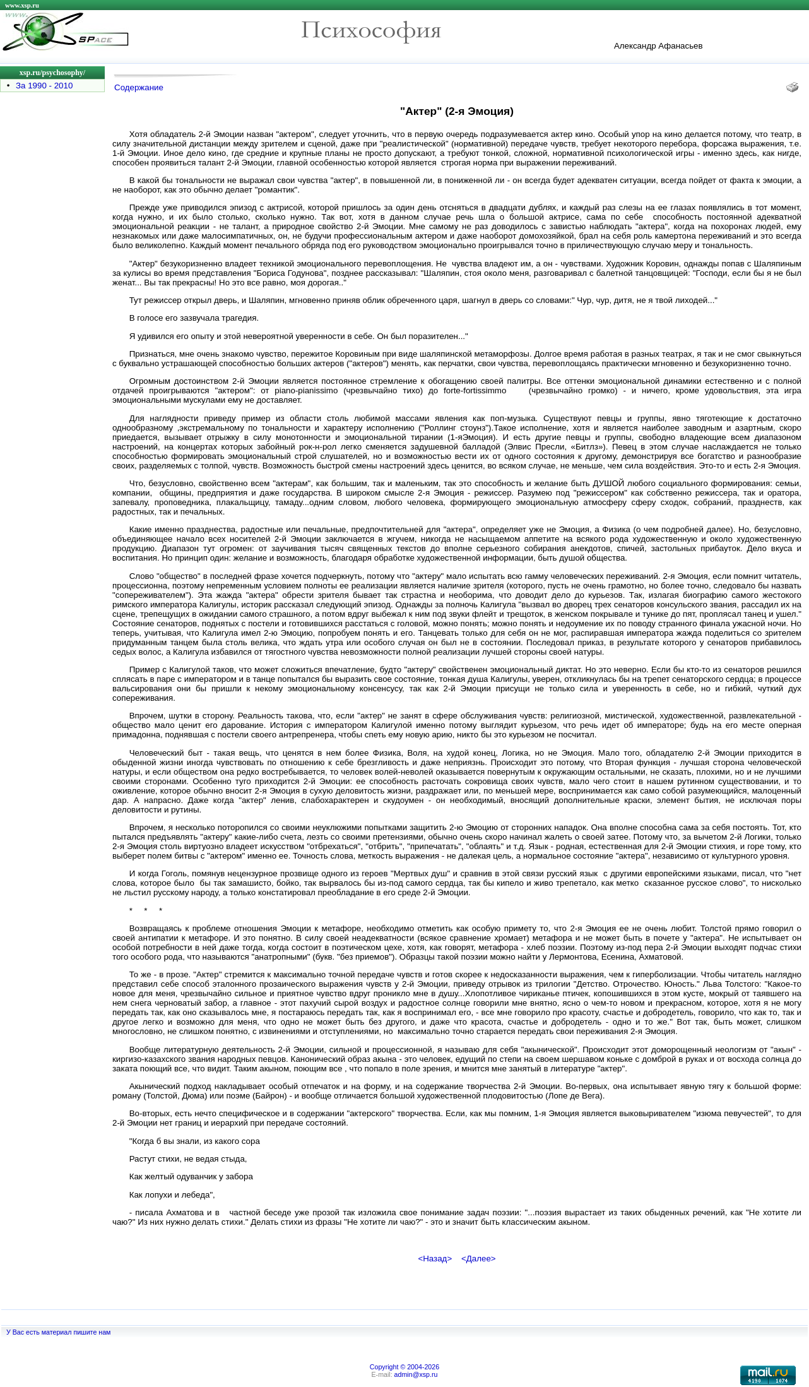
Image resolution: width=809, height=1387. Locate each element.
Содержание (138, 87)
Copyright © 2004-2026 (404, 1367)
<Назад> (435, 1258)
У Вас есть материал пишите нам (58, 1332)
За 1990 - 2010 (44, 85)
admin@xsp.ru (416, 1374)
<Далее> (478, 1258)
